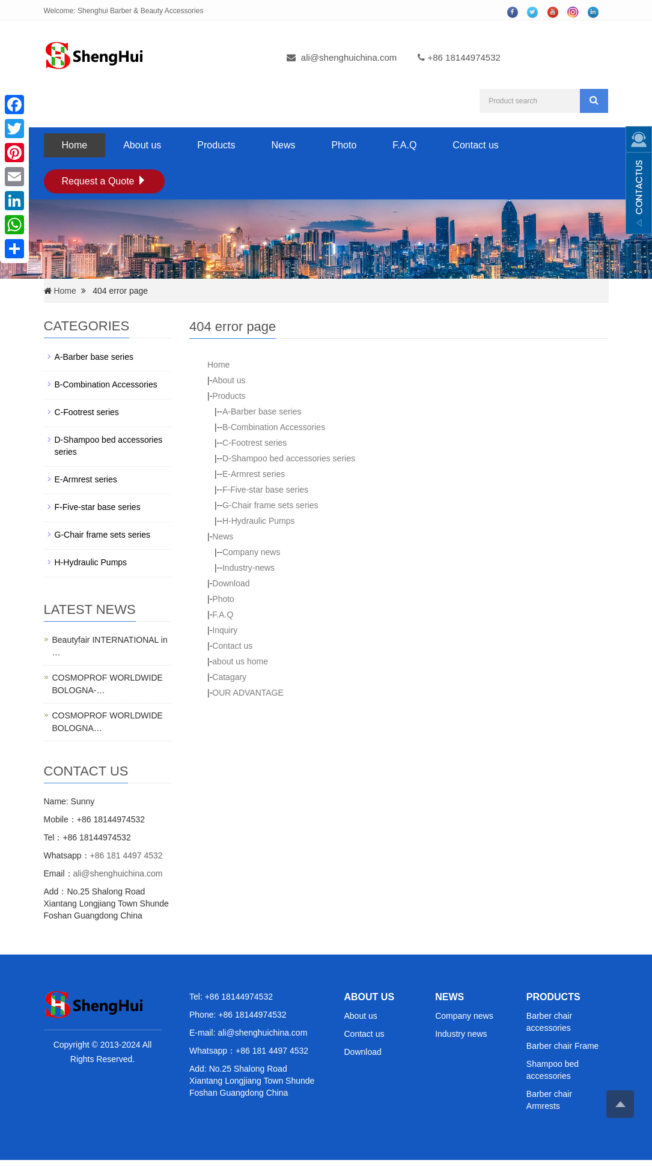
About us (142, 145)
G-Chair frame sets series (270, 505)
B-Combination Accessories (273, 427)
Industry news (461, 1034)
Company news (251, 552)
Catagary (229, 677)
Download (230, 583)
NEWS (449, 997)
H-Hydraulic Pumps (258, 521)
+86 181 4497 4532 (126, 855)
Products (216, 145)
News (283, 145)
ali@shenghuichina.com (349, 57)
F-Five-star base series (265, 489)
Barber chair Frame (562, 1046)
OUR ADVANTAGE (248, 692)
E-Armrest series (253, 474)
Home (75, 145)
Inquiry (224, 630)
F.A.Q (404, 145)
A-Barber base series (262, 411)
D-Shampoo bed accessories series (288, 458)
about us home (240, 661)
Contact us (475, 145)
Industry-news (248, 567)
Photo (344, 145)
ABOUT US (369, 997)
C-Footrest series (254, 443)
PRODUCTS (553, 997)
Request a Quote (104, 181)
